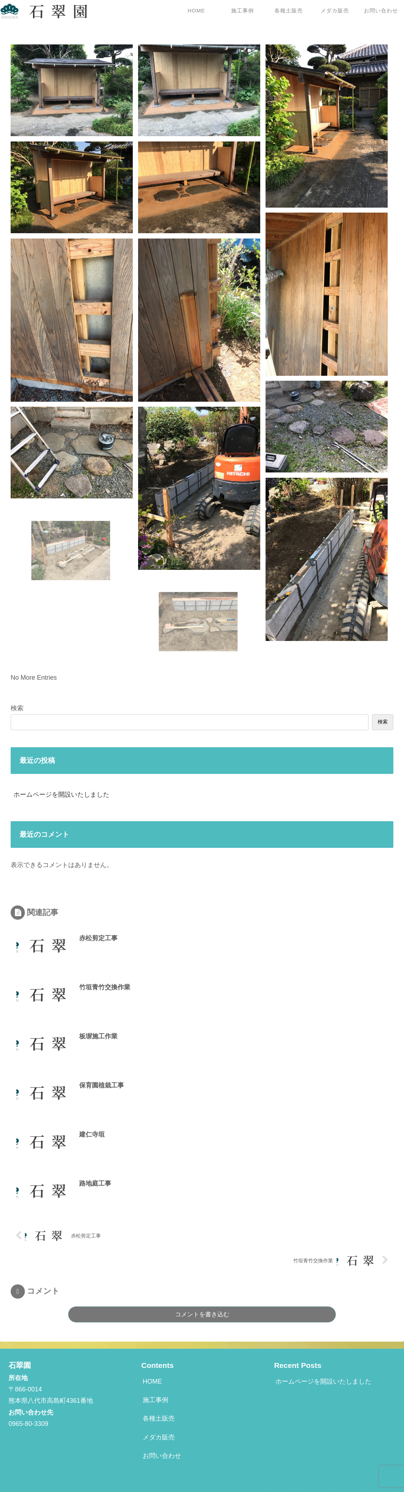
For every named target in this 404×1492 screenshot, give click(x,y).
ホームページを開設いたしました (61, 794)
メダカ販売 (159, 1437)
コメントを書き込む (202, 1314)
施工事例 (155, 1399)
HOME (152, 1381)
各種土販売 (159, 1418)
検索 (17, 708)
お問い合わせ (162, 1455)
